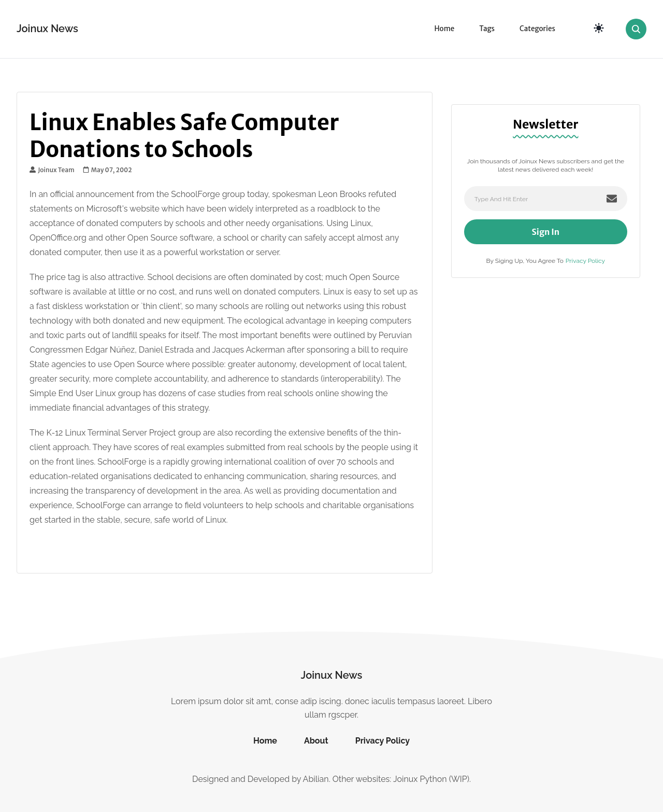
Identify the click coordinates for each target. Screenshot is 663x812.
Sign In (546, 232)
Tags (487, 28)
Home (444, 28)
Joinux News (47, 28)
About (316, 741)
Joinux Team (52, 170)
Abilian (316, 779)
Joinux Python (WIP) (431, 779)
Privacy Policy (585, 260)
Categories (537, 28)
